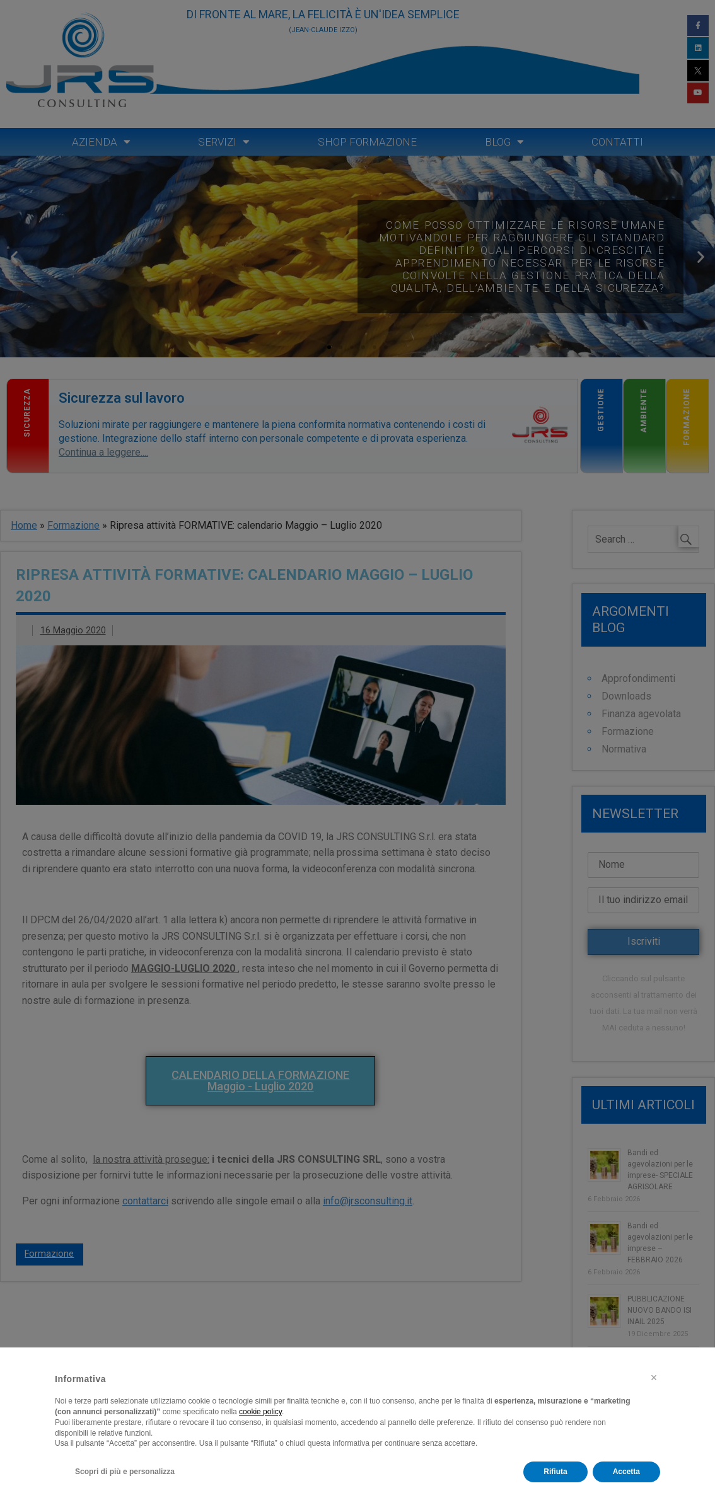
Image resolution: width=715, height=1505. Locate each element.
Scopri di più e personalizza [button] (125, 1471)
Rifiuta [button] (555, 1471)
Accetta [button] (626, 1471)
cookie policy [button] (260, 1411)
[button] (654, 1378)
